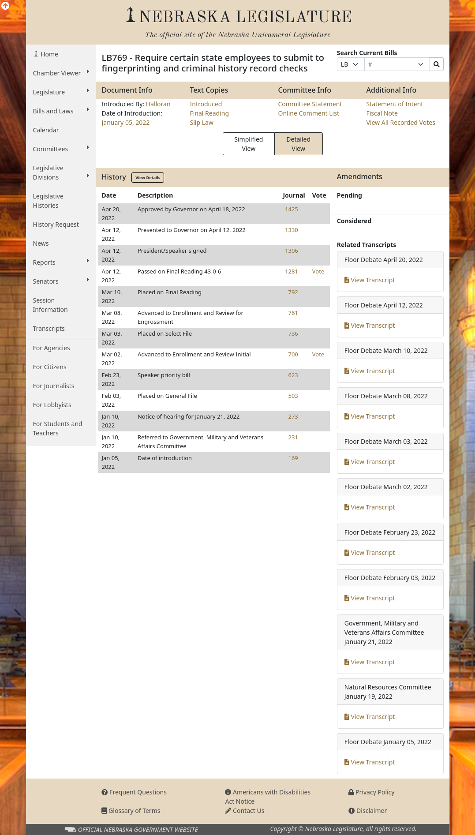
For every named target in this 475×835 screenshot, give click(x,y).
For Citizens (50, 367)
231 (293, 437)
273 (293, 416)
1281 (291, 271)
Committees (61, 148)
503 (293, 396)
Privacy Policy (371, 792)
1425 (291, 209)
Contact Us (244, 810)
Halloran (158, 104)
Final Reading (209, 113)
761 (293, 313)
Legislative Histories (48, 201)
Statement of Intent (394, 104)
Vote (318, 271)
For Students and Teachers (57, 428)
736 (293, 333)
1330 (291, 230)
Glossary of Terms (130, 810)
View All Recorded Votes (400, 122)
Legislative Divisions (61, 172)
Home (48, 54)
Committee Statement (310, 104)
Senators (61, 281)
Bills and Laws (61, 110)
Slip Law (201, 122)
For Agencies (51, 348)
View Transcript (369, 280)
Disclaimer (367, 810)
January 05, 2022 (125, 122)
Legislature (61, 91)
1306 (291, 251)
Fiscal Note (381, 113)
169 (293, 458)
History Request (56, 224)
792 (293, 292)
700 (293, 354)
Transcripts (49, 328)
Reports (61, 262)
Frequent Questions (134, 792)
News (41, 243)
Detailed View (298, 144)
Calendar (46, 130)
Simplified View (248, 144)
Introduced (206, 104)
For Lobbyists (52, 405)
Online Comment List (308, 113)
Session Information (50, 305)
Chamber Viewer (61, 72)
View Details (147, 177)
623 (293, 375)
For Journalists (54, 386)
